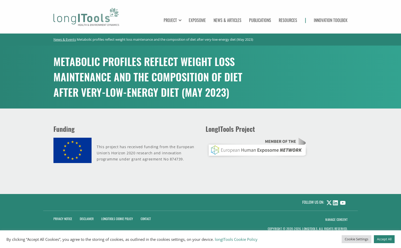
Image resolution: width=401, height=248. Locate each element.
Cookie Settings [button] (356, 239)
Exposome (197, 20)
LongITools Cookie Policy (117, 219)
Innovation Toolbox (331, 20)
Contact (146, 219)
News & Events (64, 39)
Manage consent (336, 219)
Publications (260, 20)
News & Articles (227, 20)
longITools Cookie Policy (236, 239)
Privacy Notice (62, 219)
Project (170, 20)
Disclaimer (87, 219)
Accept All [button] (384, 239)
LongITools (309, 229)
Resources (288, 20)
